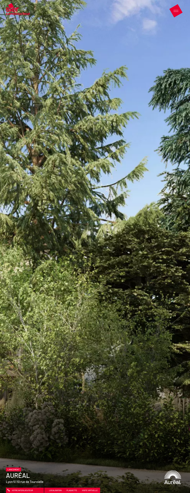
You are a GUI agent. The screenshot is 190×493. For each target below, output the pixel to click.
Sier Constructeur (18, 9)
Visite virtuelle (90, 490)
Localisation (55, 490)
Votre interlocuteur (22, 490)
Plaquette (72, 490)
